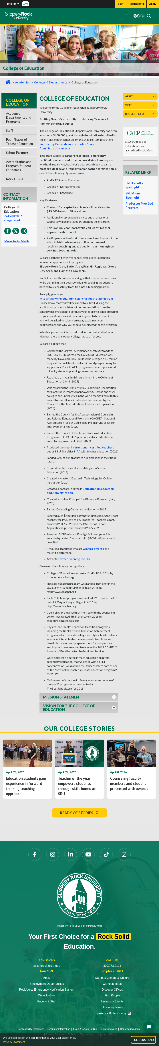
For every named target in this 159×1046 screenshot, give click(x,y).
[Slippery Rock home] (18, 16)
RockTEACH (15, 179)
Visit (128, 105)
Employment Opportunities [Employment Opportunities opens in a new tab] (47, 983)
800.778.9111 (112, 965)
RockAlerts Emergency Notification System (46, 989)
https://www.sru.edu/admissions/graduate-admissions (76, 298)
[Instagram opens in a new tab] (52, 854)
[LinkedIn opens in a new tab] (70, 854)
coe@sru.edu (12, 220)
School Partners (17, 153)
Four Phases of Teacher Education (19, 141)
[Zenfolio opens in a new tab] (124, 854)
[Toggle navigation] (126, 16)
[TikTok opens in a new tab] (106, 854)
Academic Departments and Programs (18, 117)
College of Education (17, 102)
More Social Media (16, 241)
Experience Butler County (112, 1013)
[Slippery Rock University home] (79, 895)
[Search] (147, 16)
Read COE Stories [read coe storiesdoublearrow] (79, 812)
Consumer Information (58, 1029)
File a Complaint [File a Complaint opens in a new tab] (108, 1029)
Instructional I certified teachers (92, 447)
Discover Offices (112, 989)
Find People (112, 995)
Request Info (134, 113)
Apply (129, 96)
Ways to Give (46, 995)
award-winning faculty (75, 559)
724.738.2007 (13, 216)
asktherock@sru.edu (46, 965)
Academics (22, 82)
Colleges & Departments (50, 82)
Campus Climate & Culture (112, 977)
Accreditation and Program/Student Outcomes (18, 166)
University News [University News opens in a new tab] (112, 1007)
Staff (9, 130)
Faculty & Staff (46, 1001)
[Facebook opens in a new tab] (34, 854)
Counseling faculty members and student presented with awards (129, 783)
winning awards (93, 548)
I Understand (143, 1039)
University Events (112, 1001)
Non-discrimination (130, 1029)
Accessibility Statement (31, 1029)
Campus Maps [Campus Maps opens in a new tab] (112, 983)
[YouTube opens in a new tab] (88, 854)
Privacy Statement (14, 1041)
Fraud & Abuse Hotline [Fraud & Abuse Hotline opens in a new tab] (85, 1029)
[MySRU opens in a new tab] (137, 15)
